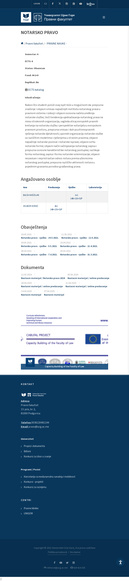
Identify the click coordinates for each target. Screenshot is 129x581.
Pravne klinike (31, 508)
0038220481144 (40, 423)
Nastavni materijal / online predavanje (88, 278)
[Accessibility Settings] (120, 562)
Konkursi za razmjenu (35, 487)
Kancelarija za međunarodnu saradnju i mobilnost (49, 477)
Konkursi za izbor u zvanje (37, 456)
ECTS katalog (36, 90)
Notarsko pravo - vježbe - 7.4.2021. (39, 254)
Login (37, 3)
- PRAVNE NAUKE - (56, 43)
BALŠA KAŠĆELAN (31, 195)
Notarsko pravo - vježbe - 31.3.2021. (79, 254)
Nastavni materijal (31, 295)
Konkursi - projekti (33, 482)
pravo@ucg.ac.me (38, 427)
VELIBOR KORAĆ (30, 206)
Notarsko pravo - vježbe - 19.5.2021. (40, 238)
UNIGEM (28, 513)
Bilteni (27, 451)
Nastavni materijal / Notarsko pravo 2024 (43, 278)
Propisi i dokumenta (34, 446)
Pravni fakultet (34, 43)
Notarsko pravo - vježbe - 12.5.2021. (80, 238)
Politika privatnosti (57, 552)
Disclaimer (75, 552)
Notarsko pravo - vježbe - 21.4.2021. (79, 246)
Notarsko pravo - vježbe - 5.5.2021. (39, 246)
